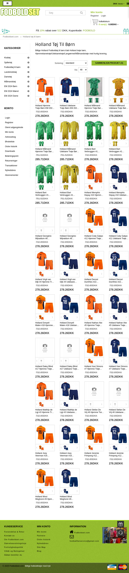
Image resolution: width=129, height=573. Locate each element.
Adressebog (10, 137)
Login (103, 16)
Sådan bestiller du (13, 555)
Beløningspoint (11, 156)
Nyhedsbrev (10, 170)
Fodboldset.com (80, 532)
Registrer (95, 16)
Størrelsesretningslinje (15, 543)
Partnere (41, 536)
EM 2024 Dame (11, 96)
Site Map (41, 547)
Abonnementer (11, 175)
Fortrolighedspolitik (13, 547)
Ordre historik (11, 146)
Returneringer (11, 161)
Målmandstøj (10, 81)
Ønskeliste (9, 141)
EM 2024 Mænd (11, 91)
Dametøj (8, 77)
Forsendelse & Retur (14, 532)
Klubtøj (7, 57)
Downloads (10, 151)
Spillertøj (8, 62)
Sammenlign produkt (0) (109, 63)
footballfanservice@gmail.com (84, 538)
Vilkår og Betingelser (14, 551)
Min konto (96, 12)
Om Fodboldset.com (14, 539)
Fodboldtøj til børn (12, 67)
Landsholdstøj (10, 72)
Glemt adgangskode (14, 127)
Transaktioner (11, 165)
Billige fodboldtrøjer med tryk (38, 566)
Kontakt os (9, 536)
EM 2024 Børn (10, 86)
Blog (39, 551)
